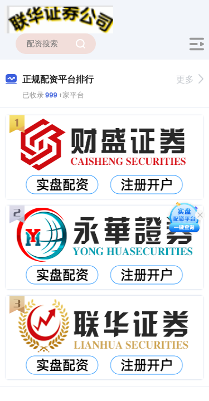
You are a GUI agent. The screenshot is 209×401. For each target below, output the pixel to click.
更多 (189, 79)
